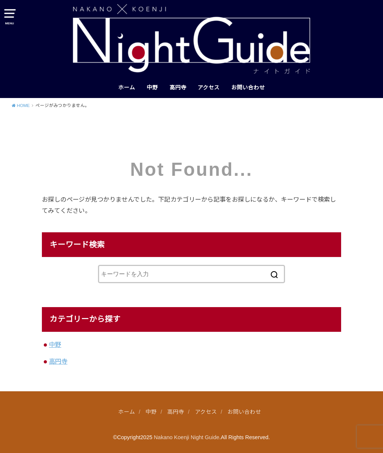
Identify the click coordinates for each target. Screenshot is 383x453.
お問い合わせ (248, 88)
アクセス (208, 88)
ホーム (126, 88)
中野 (152, 88)
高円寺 (177, 88)
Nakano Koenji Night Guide (186, 437)
